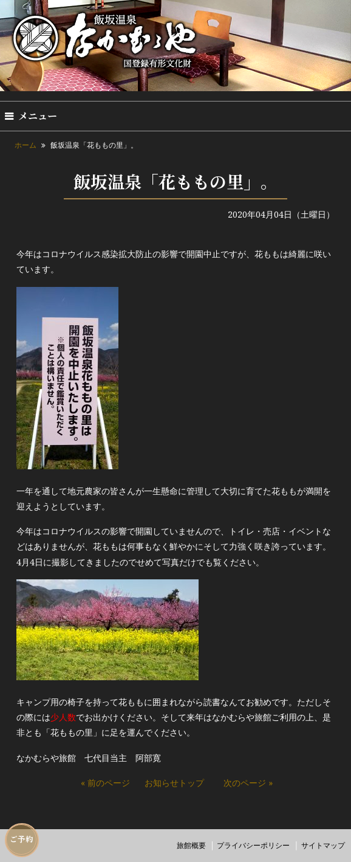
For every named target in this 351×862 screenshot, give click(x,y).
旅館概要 (191, 845)
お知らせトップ (174, 782)
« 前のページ (105, 782)
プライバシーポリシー (253, 845)
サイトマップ (323, 845)
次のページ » (248, 782)
